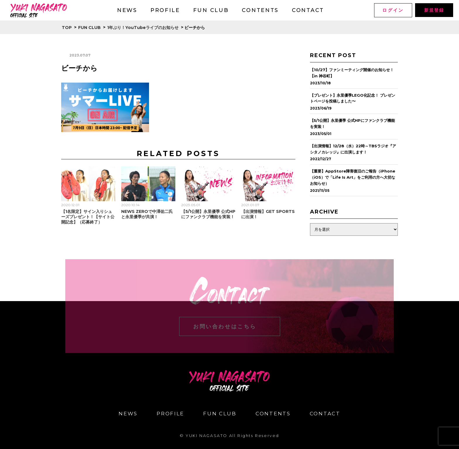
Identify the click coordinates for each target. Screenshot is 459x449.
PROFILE (165, 10)
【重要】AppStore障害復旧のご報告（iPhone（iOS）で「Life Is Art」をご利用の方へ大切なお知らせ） (352, 177)
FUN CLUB (211, 10)
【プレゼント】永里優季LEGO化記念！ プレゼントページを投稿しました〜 (352, 98)
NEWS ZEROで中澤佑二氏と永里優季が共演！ (147, 214)
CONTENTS (260, 10)
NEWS (127, 10)
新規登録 (434, 10)
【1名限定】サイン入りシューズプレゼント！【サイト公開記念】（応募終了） (87, 217)
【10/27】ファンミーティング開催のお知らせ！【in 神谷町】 (352, 72)
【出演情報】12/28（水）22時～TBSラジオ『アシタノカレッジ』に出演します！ (353, 149)
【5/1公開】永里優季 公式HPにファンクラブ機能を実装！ (208, 214)
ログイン (393, 10)
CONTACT (308, 10)
